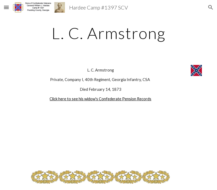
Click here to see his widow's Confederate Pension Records (100, 99)
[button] (6, 7)
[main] (108, 33)
